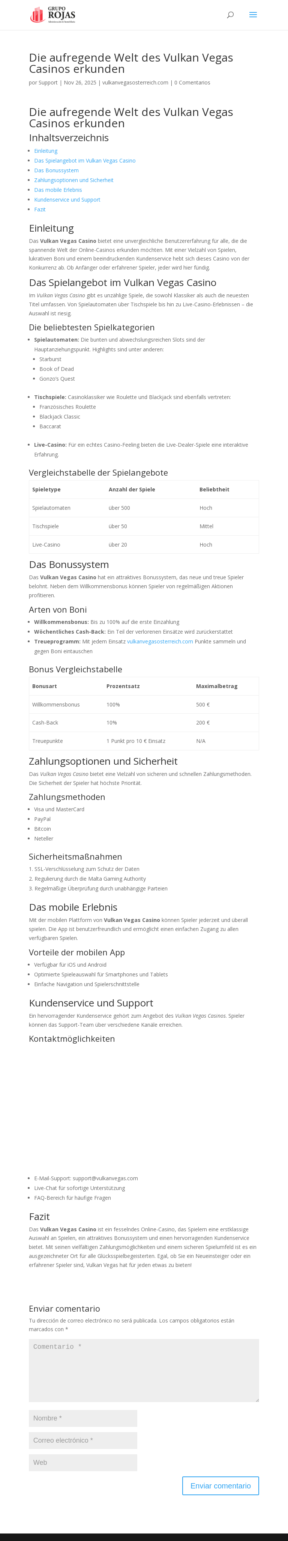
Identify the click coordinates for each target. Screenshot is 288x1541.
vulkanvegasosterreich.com (135, 82)
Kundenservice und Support (67, 199)
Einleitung (45, 150)
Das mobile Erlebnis (58, 189)
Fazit (40, 209)
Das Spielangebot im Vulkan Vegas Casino (85, 160)
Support (48, 82)
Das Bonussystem (56, 170)
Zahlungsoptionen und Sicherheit (74, 180)
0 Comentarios (192, 82)
